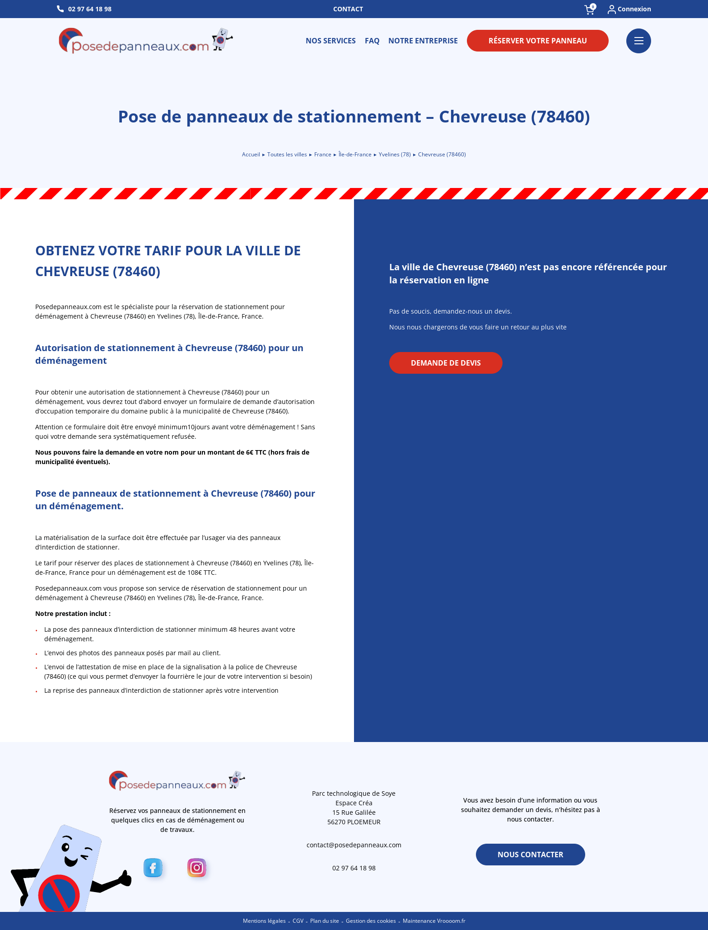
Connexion (629, 9)
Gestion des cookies (371, 921)
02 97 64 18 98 (90, 9)
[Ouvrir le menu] (638, 40)
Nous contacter (531, 855)
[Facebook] (155, 870)
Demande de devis (446, 363)
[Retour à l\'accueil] (147, 41)
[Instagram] (199, 870)
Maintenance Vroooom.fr (434, 921)
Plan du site (324, 921)
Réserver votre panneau (538, 41)
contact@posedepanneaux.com (354, 845)
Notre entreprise (423, 41)
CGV (298, 921)
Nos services (331, 41)
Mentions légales (264, 921)
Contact (348, 9)
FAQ (372, 41)
